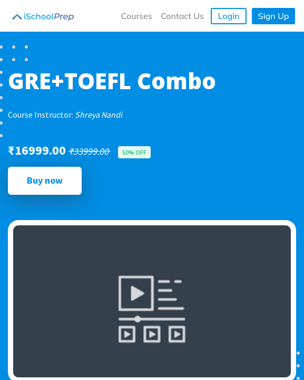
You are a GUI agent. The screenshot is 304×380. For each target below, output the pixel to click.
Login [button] (229, 16)
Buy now (45, 180)
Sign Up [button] (273, 16)
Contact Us (182, 16)
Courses (136, 16)
